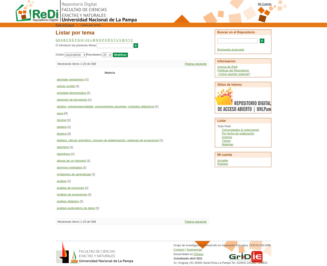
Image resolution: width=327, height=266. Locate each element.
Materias (227, 144)
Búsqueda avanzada (230, 49)
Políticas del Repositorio (233, 70)
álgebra (62, 133)
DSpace (198, 254)
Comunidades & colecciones (240, 130)
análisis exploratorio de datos (76, 208)
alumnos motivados (69, 167)
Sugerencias (194, 249)
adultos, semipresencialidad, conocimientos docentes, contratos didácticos (105, 106)
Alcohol (62, 120)
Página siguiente (196, 64)
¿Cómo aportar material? (233, 74)
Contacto (178, 249)
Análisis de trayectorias (72, 194)
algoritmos (63, 154)
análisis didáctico (68, 201)
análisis (62, 181)
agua (60, 113)
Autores (227, 137)
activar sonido (66, 86)
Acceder (222, 160)
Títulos (226, 140)
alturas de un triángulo (71, 160)
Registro (222, 164)
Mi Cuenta (264, 4)
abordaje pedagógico (70, 79)
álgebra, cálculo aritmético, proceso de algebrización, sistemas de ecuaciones (108, 140)
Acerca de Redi (227, 66)
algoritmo (63, 147)
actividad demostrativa (71, 93)
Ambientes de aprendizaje (74, 174)
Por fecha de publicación (238, 133)
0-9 (58, 40)
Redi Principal (65, 25)
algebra (62, 127)
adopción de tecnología (72, 99)
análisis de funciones (70, 188)
